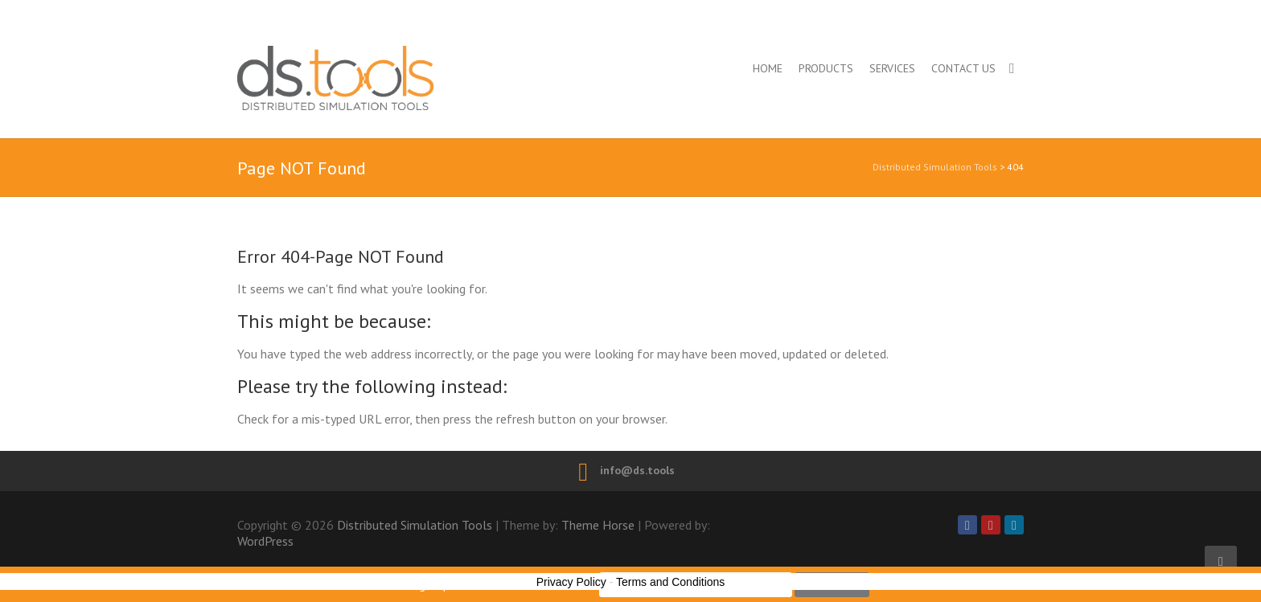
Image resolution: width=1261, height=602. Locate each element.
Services (892, 68)
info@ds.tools (637, 470)
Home (767, 68)
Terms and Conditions (670, 581)
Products (826, 68)
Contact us (963, 68)
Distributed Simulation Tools (405, 77)
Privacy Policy (571, 581)
